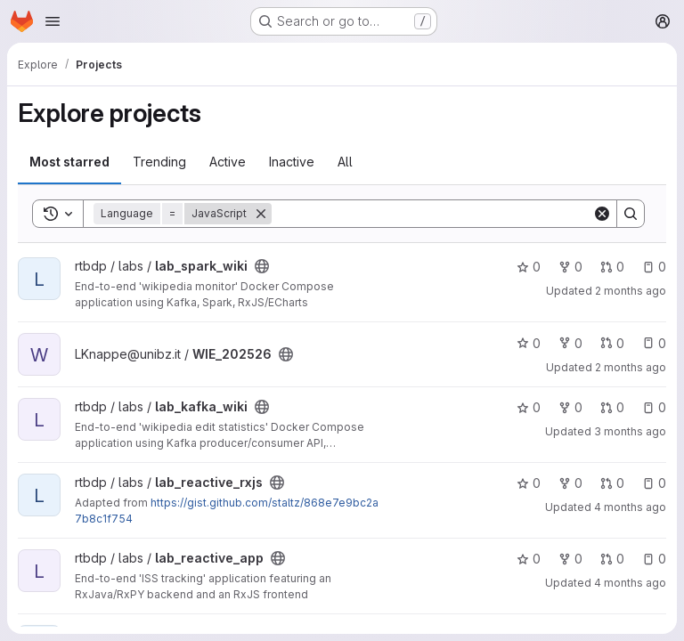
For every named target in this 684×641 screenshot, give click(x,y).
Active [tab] (227, 161)
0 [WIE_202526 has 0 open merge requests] (612, 343)
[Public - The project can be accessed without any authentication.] (262, 266)
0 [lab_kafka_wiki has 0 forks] (570, 407)
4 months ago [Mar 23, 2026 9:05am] (630, 582)
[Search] (432, 213)
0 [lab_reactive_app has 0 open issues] (654, 558)
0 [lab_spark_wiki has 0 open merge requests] (612, 266)
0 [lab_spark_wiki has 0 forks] (570, 266)
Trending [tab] (159, 161)
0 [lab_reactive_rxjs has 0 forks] (570, 483)
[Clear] (602, 213)
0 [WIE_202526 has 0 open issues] (654, 343)
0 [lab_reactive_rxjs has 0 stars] (529, 483)
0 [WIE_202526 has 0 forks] (570, 343)
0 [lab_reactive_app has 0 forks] (570, 558)
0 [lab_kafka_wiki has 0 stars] (529, 407)
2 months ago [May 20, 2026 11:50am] (630, 290)
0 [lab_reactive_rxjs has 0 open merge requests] (612, 483)
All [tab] (345, 161)
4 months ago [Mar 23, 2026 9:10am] (630, 507)
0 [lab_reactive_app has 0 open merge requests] (612, 558)
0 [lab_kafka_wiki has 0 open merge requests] (612, 407)
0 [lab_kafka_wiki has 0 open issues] (654, 407)
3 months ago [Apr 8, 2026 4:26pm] (630, 431)
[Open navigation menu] (52, 21)
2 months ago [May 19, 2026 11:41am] (630, 367)
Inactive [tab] (291, 161)
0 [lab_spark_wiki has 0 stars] (529, 266)
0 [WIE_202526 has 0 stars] (529, 343)
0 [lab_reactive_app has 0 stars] (529, 558)
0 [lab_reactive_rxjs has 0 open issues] (654, 483)
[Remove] (261, 213)
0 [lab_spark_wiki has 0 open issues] (654, 266)
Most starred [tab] (69, 161)
